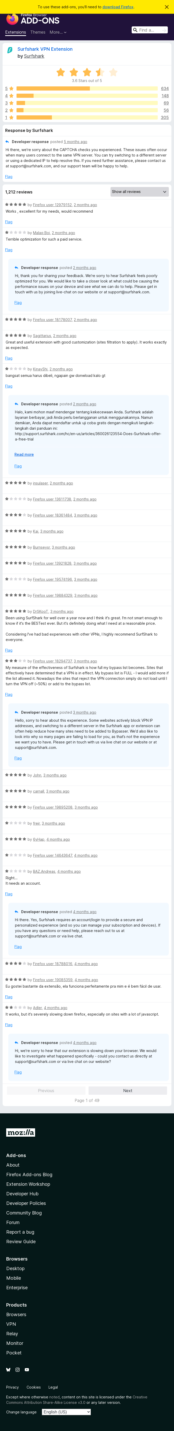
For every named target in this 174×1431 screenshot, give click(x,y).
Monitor (14, 1343)
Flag (8, 176)
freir (36, 823)
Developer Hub (22, 1193)
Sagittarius (42, 335)
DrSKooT (40, 611)
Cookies (34, 1387)
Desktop (15, 1268)
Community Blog (24, 1213)
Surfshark (34, 56)
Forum (13, 1222)
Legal (53, 1387)
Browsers (16, 1314)
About (13, 1165)
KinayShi (40, 369)
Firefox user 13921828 (52, 563)
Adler (37, 1007)
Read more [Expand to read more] (24, 454)
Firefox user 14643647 (52, 855)
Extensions (15, 32)
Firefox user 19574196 (52, 579)
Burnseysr (41, 547)
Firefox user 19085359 (53, 980)
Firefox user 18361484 (52, 515)
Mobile (13, 1278)
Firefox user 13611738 (52, 499)
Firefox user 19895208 (53, 807)
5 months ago (75, 141)
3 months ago (85, 515)
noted (54, 1397)
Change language (21, 1412)
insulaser (40, 483)
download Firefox (117, 7)
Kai (35, 531)
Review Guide (21, 1241)
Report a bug (20, 1232)
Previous (46, 1090)
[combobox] (150, 29)
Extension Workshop (28, 1184)
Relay (12, 1333)
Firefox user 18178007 (52, 319)
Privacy (12, 1387)
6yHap (38, 839)
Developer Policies (26, 1203)
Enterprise (17, 1287)
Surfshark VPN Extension (45, 49)
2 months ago (85, 205)
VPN (11, 1324)
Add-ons (16, 1155)
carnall (38, 791)
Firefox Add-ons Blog (29, 1174)
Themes (37, 32)
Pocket (14, 1352)
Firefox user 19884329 (52, 595)
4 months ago (58, 839)
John (37, 775)
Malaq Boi (41, 232)
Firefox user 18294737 (52, 661)
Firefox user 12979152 (52, 205)
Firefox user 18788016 (52, 964)
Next (127, 1090)
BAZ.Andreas (44, 871)
